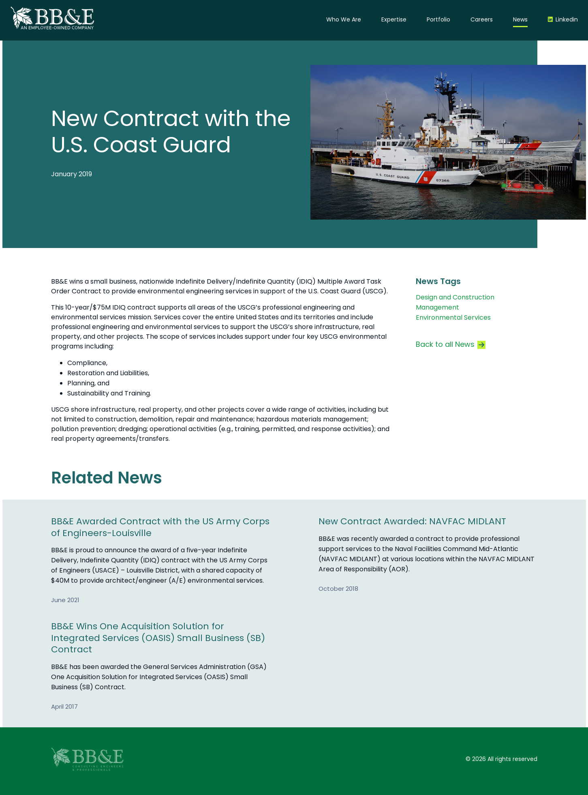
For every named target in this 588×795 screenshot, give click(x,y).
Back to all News (450, 344)
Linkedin (567, 19)
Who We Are (343, 19)
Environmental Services (453, 317)
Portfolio (438, 19)
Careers (481, 19)
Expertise (393, 19)
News (520, 19)
